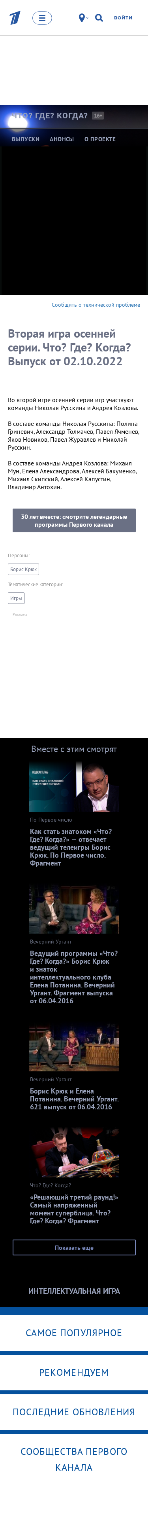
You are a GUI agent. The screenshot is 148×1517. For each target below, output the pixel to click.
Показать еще (74, 1247)
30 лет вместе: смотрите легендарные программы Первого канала (74, 520)
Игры (16, 598)
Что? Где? (49, 115)
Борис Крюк (23, 569)
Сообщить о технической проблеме (96, 304)
